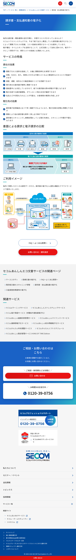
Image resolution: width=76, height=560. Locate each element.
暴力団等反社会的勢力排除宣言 (15, 538)
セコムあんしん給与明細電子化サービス (48, 323)
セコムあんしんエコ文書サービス (39, 10)
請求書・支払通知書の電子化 (46, 285)
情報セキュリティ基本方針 (14, 546)
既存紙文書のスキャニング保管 (18, 285)
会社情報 (6, 482)
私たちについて (9, 468)
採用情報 (6, 496)
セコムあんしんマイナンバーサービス (54, 318)
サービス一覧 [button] (8, 504)
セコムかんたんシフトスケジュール (50, 328)
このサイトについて (12, 549)
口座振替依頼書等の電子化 (16, 290)
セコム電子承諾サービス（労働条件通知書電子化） (26, 313)
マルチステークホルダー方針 (15, 541)
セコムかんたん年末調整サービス (19, 328)
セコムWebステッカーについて (43, 440)
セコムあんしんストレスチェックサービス (48, 307)
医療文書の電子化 (29, 279)
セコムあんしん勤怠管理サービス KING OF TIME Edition (28, 333)
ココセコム (11, 522)
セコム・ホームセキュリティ (17, 519)
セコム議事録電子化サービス (17, 323)
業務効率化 (22, 10)
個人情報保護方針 (11, 535)
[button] (65, 3)
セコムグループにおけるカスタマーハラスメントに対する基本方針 (26, 543)
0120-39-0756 (40, 393)
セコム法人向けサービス (16, 515)
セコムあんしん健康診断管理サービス (20, 318)
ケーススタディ (12, 279)
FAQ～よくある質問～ (49, 279)
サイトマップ (10, 532)
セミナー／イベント (11, 475)
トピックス (7, 489)
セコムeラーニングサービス (17, 307)
